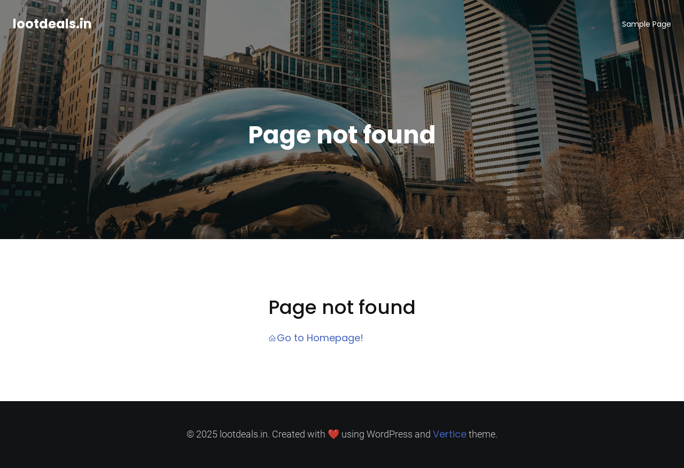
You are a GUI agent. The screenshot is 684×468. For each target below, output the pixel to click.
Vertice (450, 434)
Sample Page (646, 24)
